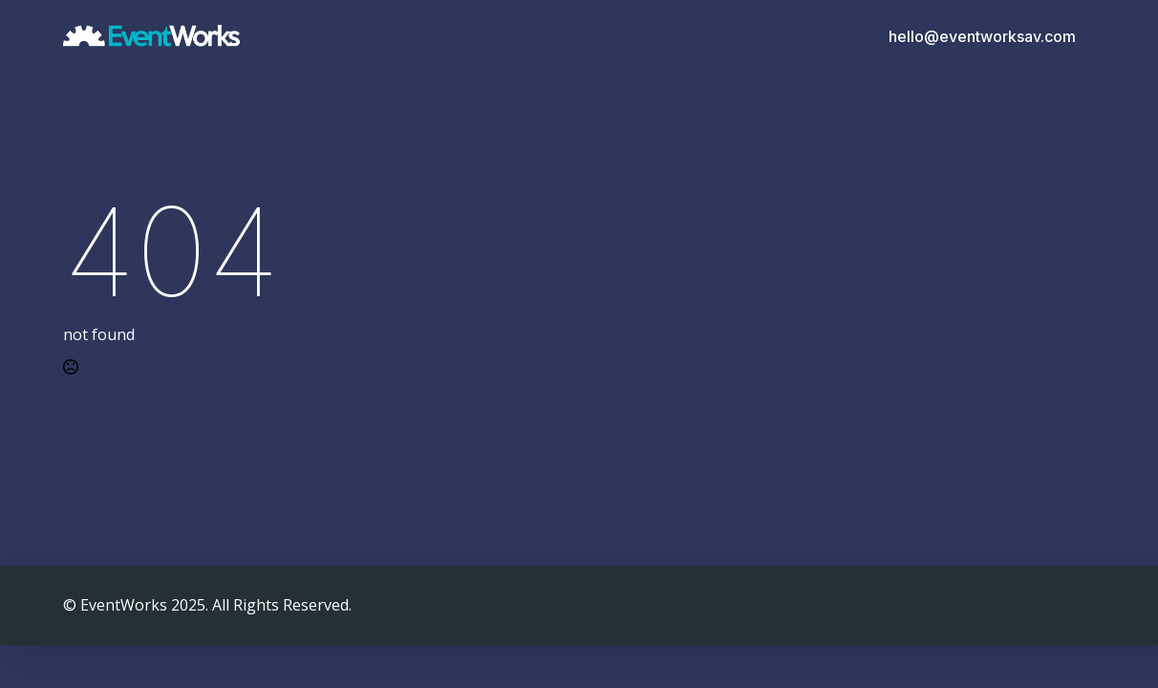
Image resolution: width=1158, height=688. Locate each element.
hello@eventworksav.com (982, 36)
